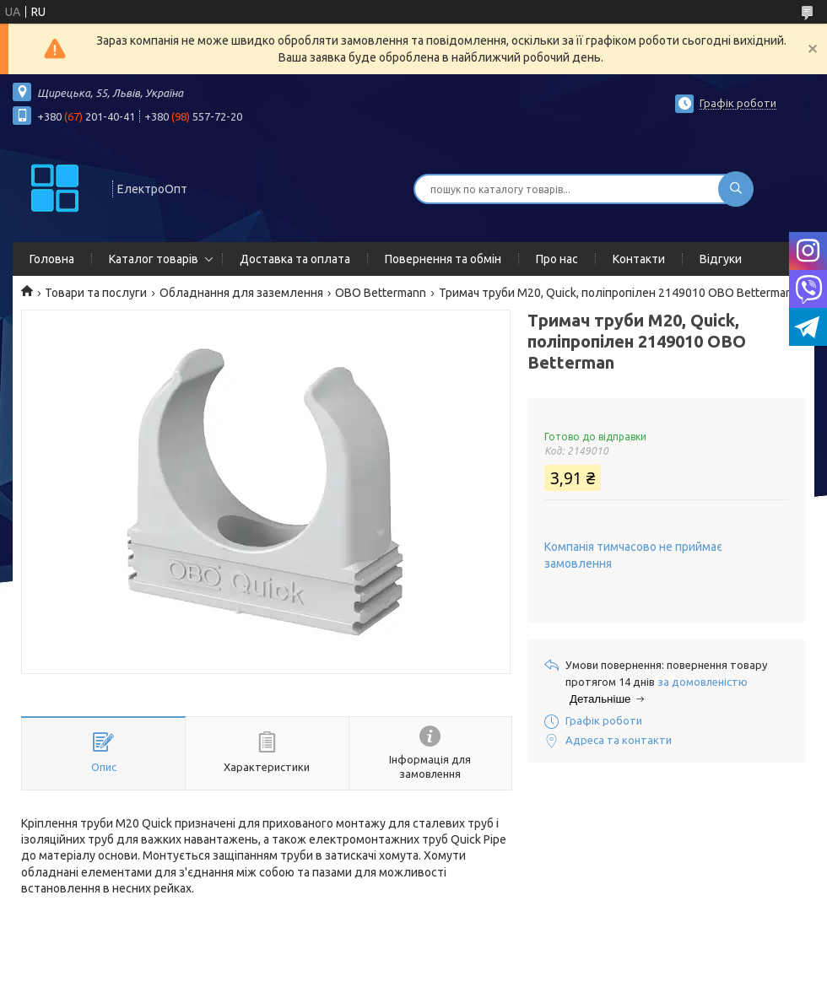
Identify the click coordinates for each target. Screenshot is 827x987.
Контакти (639, 259)
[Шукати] (736, 189)
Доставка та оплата (295, 259)
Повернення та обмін (443, 259)
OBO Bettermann (380, 292)
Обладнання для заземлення (241, 292)
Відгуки (721, 259)
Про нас (557, 259)
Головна (52, 259)
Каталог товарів (153, 259)
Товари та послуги (96, 292)
